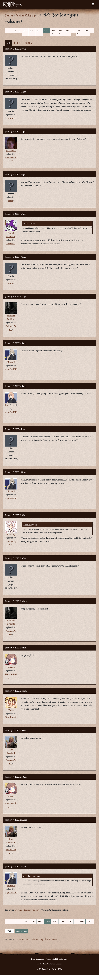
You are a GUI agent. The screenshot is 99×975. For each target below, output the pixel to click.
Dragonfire (43, 939)
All (8, 43)
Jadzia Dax (11, 150)
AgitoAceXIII (11, 369)
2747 (67, 32)
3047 (86, 32)
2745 (53, 32)
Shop (66, 959)
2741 (25, 32)
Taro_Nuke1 (10, 717)
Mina (18, 939)
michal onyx (10, 534)
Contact (58, 964)
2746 (60, 32)
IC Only (17, 43)
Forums (9, 15)
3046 (79, 32)
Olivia (11, 710)
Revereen (10, 243)
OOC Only (29, 43)
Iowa (7, 405)
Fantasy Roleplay (25, 15)
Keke (24, 939)
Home (33, 959)
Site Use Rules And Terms (46, 964)
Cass (29, 939)
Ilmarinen (53, 939)
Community (40, 959)
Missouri (11, 362)
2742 (31, 32)
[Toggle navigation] (93, 4)
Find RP (55, 959)
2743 (38, 32)
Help (61, 959)
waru (10, 118)
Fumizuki (11, 667)
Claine (35, 939)
